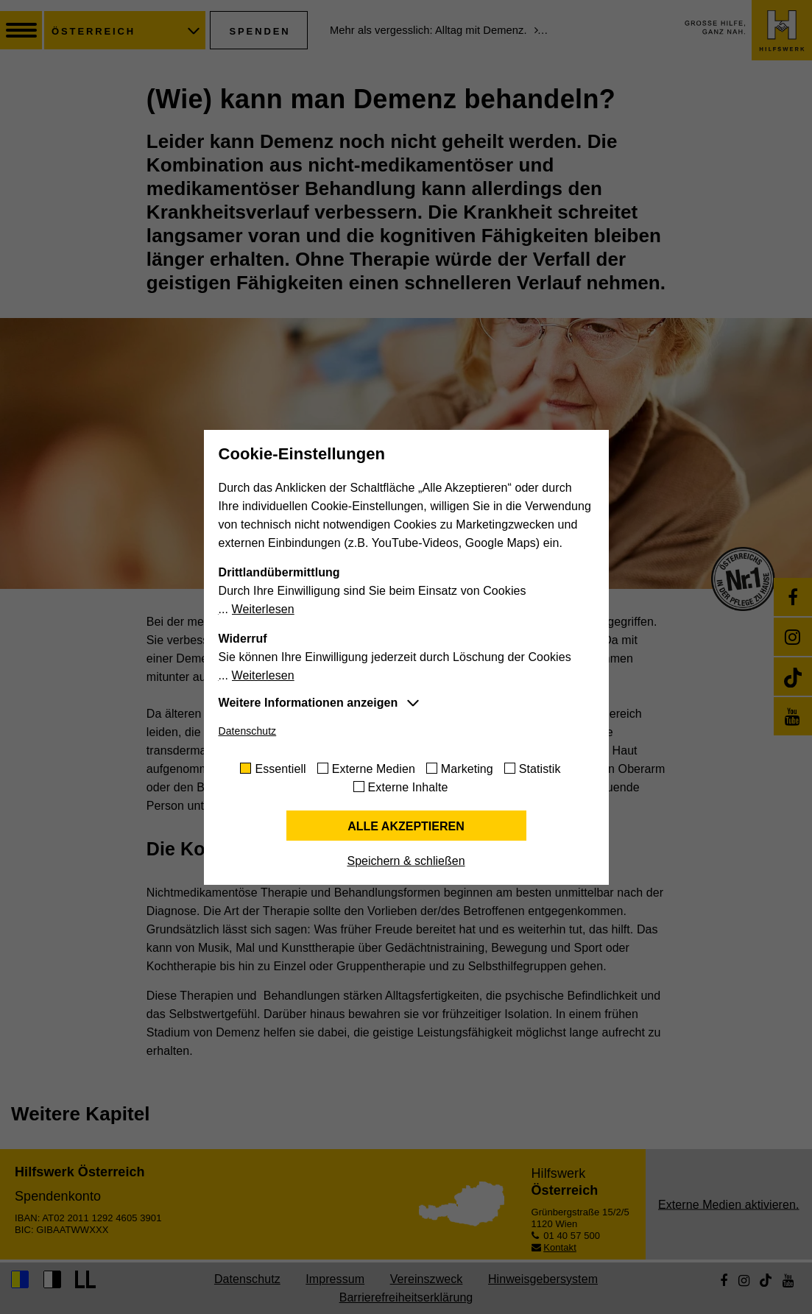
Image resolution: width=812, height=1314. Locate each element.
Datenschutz (248, 731)
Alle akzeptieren (406, 826)
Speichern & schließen (406, 861)
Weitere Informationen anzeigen (308, 702)
